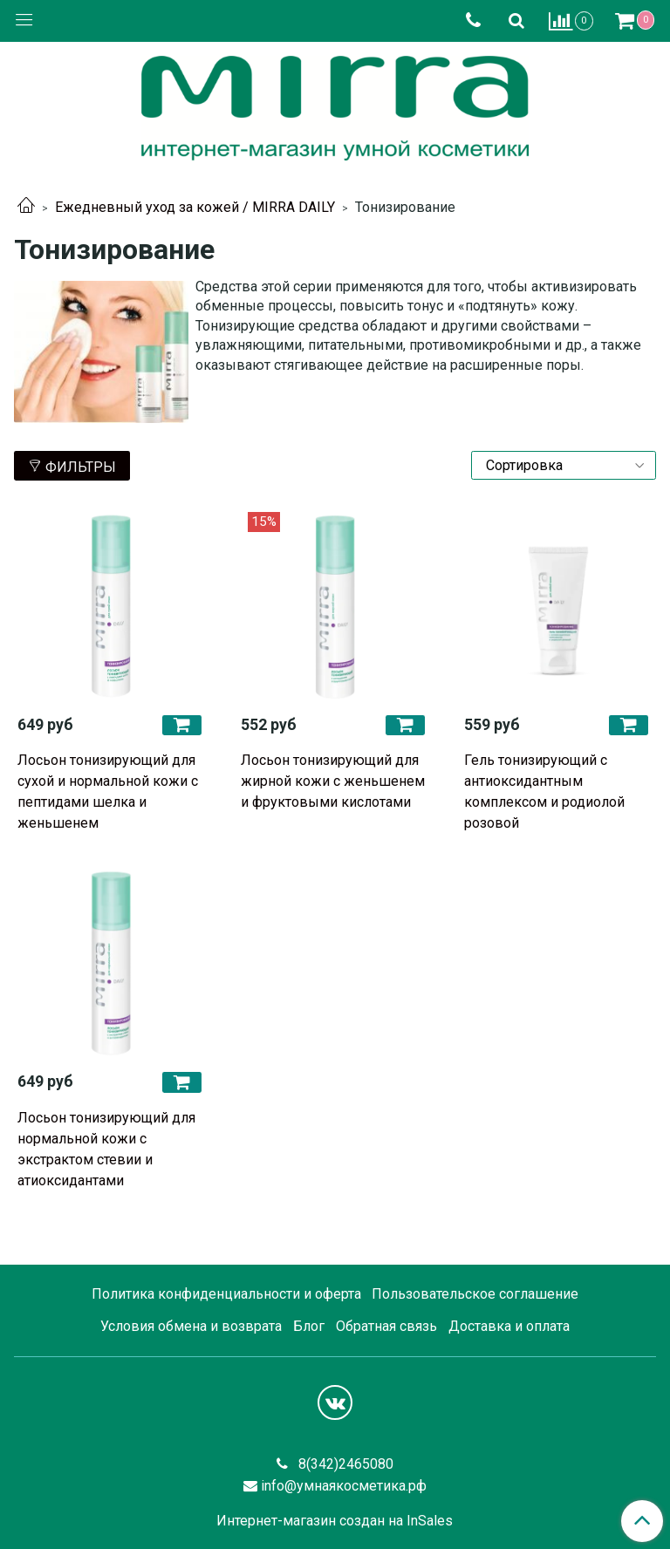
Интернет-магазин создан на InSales (334, 1521)
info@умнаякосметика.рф (344, 1485)
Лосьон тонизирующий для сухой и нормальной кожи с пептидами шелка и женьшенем (107, 791)
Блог (309, 1326)
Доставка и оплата (509, 1326)
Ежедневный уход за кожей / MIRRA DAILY (195, 207)
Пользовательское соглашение (475, 1294)
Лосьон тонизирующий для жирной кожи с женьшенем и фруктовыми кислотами (333, 781)
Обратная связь (386, 1326)
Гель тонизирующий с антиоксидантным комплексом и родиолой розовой (544, 791)
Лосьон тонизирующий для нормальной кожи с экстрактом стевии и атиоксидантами (106, 1149)
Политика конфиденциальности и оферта (226, 1294)
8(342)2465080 (344, 1464)
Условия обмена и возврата (191, 1326)
